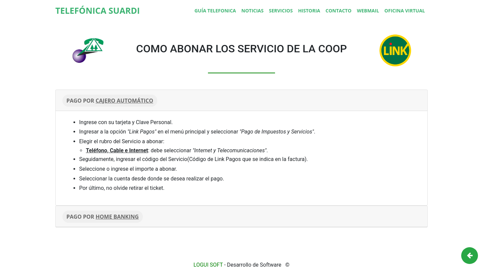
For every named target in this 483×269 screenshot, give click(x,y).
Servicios (281, 10)
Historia (309, 10)
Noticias (252, 10)
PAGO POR (109, 100)
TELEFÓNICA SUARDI (97, 10)
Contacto (338, 10)
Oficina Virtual (404, 10)
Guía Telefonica (215, 10)
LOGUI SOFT (208, 265)
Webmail (368, 10)
